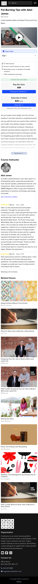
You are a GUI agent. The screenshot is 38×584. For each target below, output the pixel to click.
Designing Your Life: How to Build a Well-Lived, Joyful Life (17, 360)
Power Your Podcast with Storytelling (14, 447)
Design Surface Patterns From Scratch (14, 303)
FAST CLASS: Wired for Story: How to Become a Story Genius (18, 505)
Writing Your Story (7, 419)
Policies (19, 582)
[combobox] (20, 3)
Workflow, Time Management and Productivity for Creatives (18, 475)
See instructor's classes (9, 197)
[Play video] (19, 37)
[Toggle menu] (35, 3)
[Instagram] (10, 552)
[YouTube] (2, 552)
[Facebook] (6, 552)
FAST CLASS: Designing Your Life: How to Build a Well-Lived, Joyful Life (18, 390)
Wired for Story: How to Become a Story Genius (17, 331)
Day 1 (4, 55)
